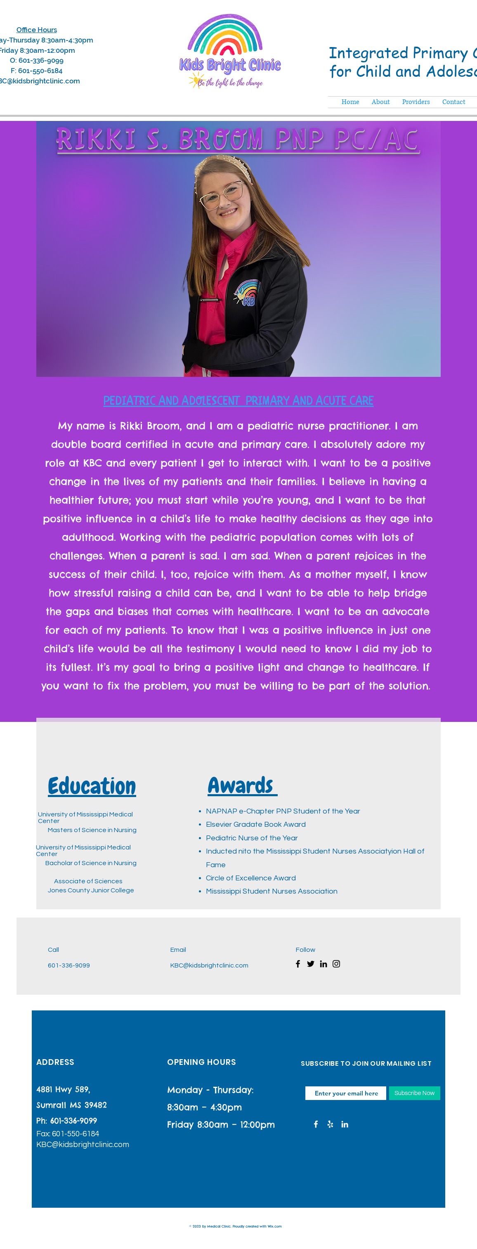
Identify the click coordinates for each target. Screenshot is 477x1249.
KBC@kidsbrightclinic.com (209, 965)
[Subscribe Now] (414, 1093)
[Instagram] (336, 964)
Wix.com (275, 1226)
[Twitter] (311, 964)
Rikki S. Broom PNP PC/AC (238, 141)
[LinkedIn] (323, 964)
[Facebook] (298, 964)
